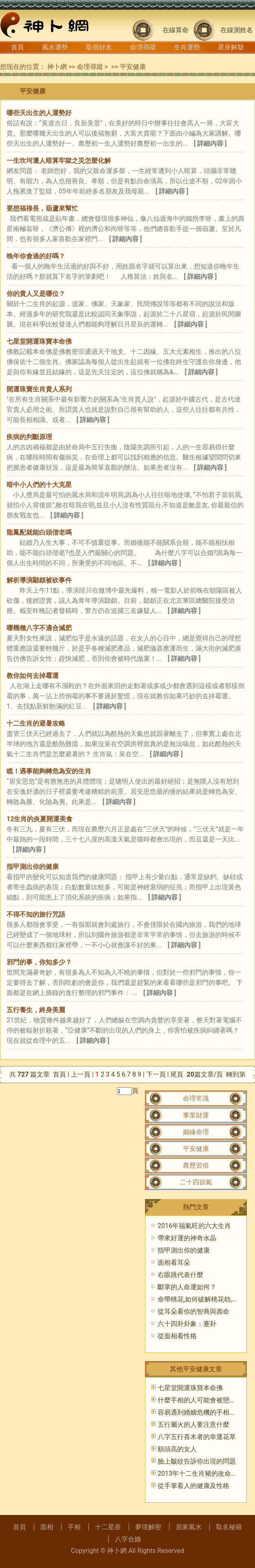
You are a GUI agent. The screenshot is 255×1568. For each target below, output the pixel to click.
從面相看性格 (177, 1336)
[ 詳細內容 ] (210, 143)
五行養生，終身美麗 (36, 1010)
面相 (46, 1527)
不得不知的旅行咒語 (36, 914)
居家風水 (189, 1527)
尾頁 (177, 1074)
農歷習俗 (196, 1165)
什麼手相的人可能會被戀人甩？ (203, 1400)
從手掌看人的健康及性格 (193, 1486)
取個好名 (99, 47)
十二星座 (108, 1527)
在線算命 (176, 30)
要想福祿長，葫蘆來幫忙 (42, 208)
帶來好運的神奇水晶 (187, 1238)
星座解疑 (231, 47)
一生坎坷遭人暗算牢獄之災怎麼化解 (59, 160)
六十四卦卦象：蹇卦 (187, 1324)
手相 (74, 1527)
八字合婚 (128, 1539)
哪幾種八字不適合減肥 (39, 628)
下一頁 (156, 1074)
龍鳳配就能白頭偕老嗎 (39, 532)
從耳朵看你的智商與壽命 (193, 1311)
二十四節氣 (196, 1182)
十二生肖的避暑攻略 (36, 723)
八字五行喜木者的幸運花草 (197, 1437)
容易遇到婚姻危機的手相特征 (200, 1412)
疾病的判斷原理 (29, 437)
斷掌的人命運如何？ (187, 1287)
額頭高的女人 (177, 1449)
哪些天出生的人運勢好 (39, 113)
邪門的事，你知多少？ (39, 962)
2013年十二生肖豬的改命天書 (201, 1473)
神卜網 (57, 67)
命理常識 (196, 1098)
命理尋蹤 (143, 47)
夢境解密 (148, 1527)
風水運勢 (55, 47)
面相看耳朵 (174, 1262)
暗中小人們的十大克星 (39, 485)
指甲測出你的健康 (33, 867)
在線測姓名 (236, 30)
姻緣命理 (196, 1132)
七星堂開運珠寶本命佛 (39, 341)
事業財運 (196, 1115)
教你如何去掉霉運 (33, 676)
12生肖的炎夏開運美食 (40, 819)
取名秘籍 (229, 1527)
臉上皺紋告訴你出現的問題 (197, 1461)
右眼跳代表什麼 (180, 1275)
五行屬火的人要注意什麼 (193, 1424)
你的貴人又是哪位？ (36, 294)
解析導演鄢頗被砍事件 (39, 580)
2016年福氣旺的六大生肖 (194, 1226)
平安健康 (133, 67)
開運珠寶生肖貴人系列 (39, 389)
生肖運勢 (187, 47)
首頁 (17, 47)
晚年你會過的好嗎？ (36, 256)
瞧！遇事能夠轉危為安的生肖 (49, 771)
